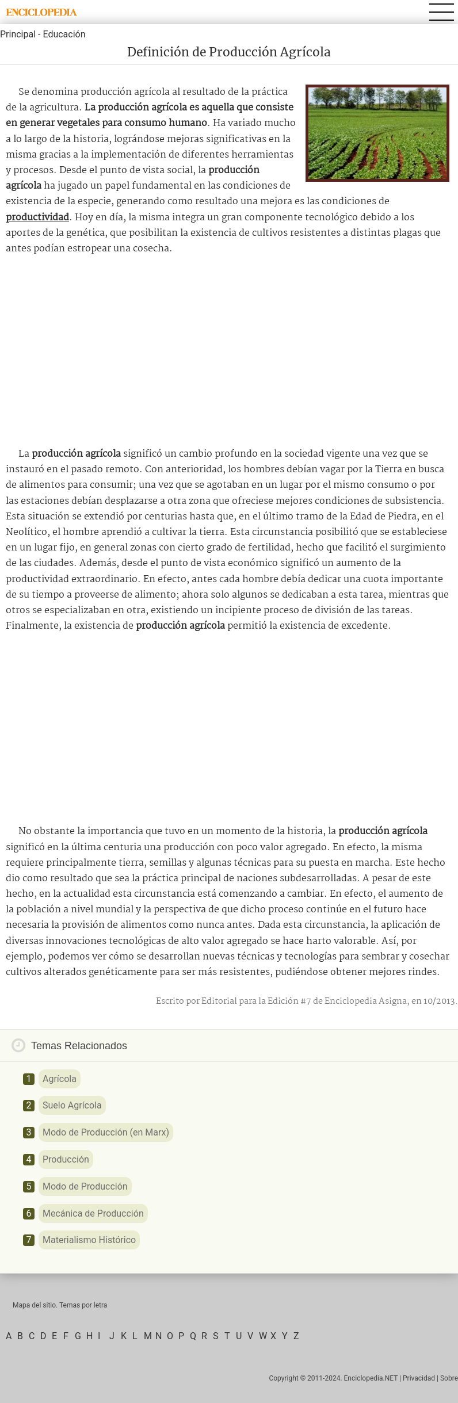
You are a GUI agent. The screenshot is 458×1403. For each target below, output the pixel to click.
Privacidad (419, 1378)
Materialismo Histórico (89, 1239)
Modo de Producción (85, 1186)
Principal (18, 34)
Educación (64, 34)
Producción (66, 1159)
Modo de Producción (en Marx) (106, 1132)
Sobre (449, 1378)
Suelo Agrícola (72, 1105)
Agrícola (60, 1078)
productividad (37, 217)
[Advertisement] (229, 351)
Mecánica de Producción (93, 1213)
